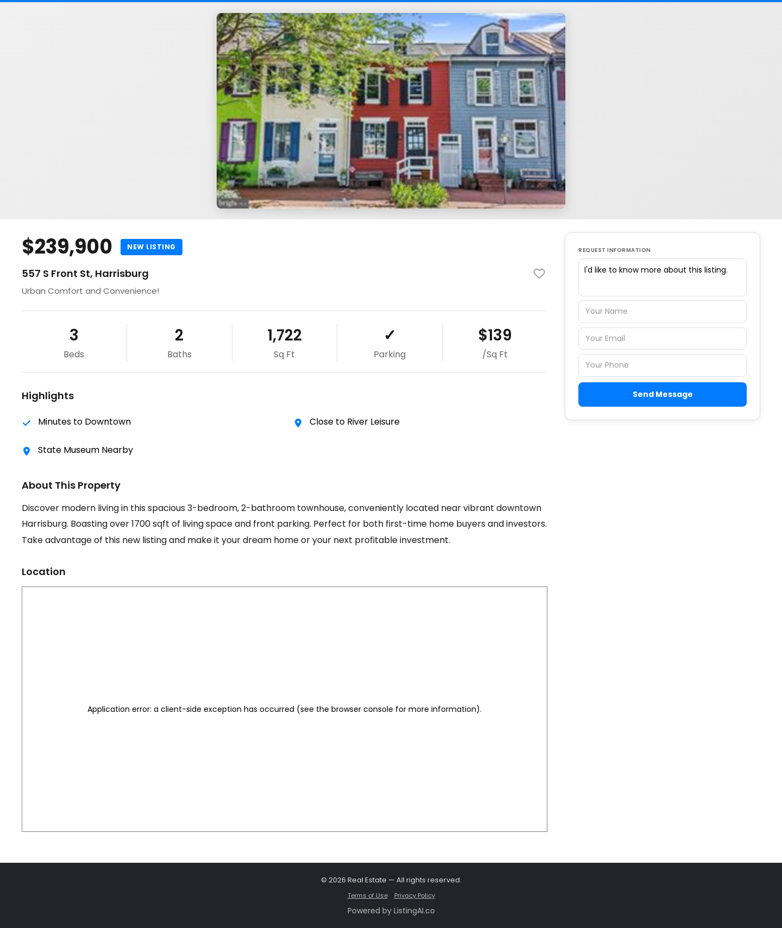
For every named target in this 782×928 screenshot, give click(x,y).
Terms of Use (368, 895)
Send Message (663, 394)
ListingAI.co (414, 910)
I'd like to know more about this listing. (662, 277)
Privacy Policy (414, 895)
